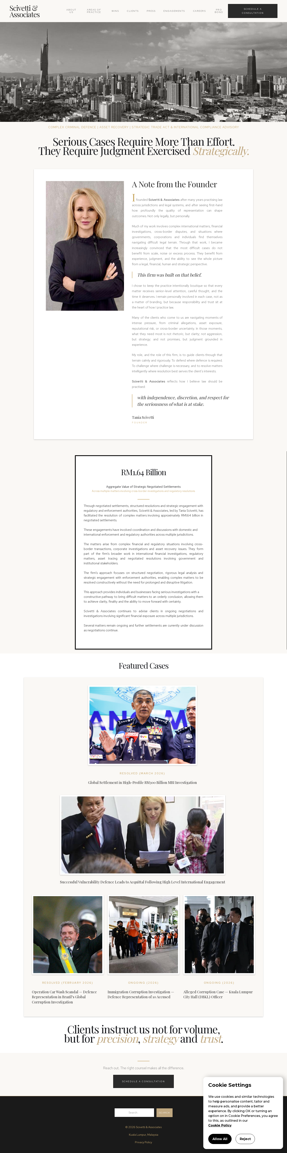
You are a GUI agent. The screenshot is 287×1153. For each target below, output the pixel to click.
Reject (245, 1139)
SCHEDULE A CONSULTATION (143, 1081)
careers (199, 11)
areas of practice (94, 11)
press (151, 11)
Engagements (174, 11)
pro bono (219, 11)
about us (71, 11)
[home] (36, 11)
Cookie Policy (220, 1125)
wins (115, 11)
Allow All (219, 1139)
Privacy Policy (143, 1142)
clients (133, 11)
